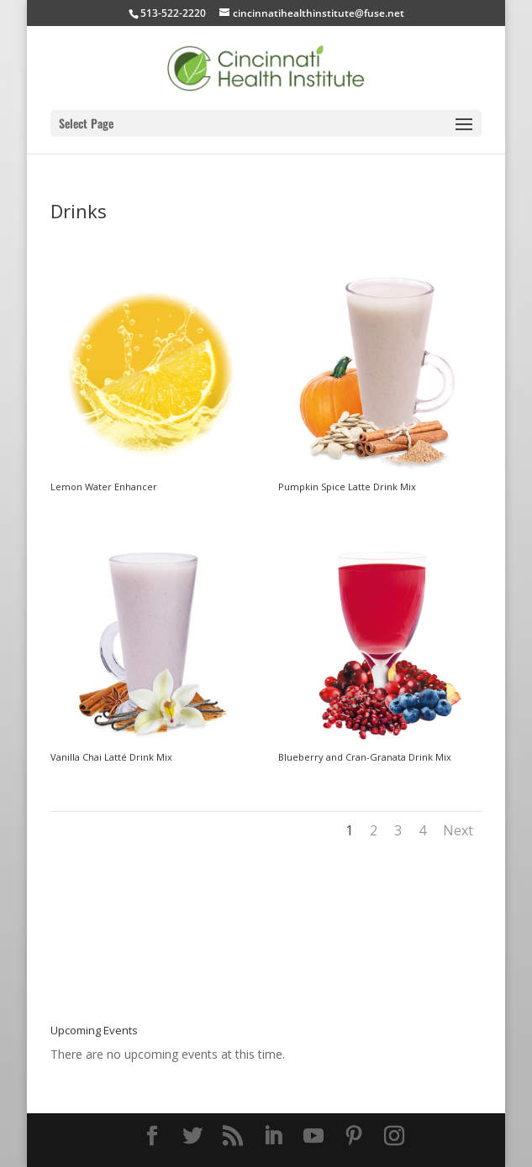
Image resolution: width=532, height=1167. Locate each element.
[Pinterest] (354, 1136)
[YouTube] (313, 1136)
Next (458, 830)
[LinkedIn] (273, 1136)
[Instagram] (394, 1136)
